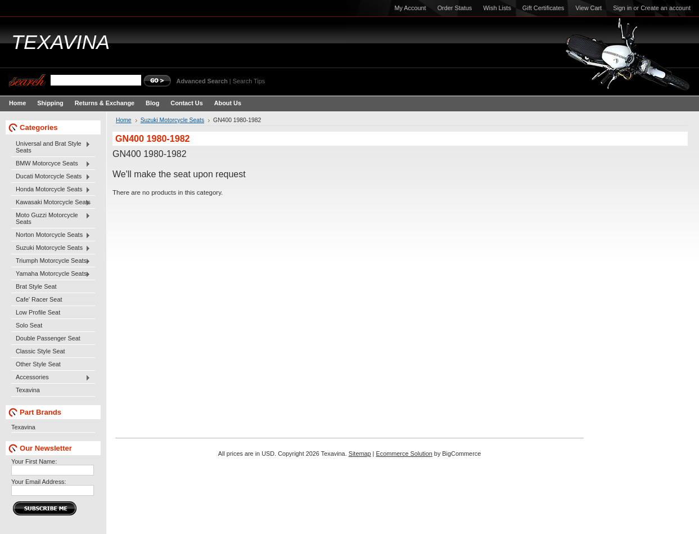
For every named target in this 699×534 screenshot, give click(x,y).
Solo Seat (29, 325)
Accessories (51, 378)
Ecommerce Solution (404, 453)
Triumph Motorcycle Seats (51, 261)
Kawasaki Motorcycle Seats (51, 203)
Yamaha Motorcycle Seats (51, 274)
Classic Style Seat (40, 351)
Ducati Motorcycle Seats (51, 177)
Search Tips (249, 81)
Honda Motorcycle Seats (51, 190)
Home (124, 120)
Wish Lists (497, 8)
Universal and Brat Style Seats (51, 147)
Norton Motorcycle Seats (51, 235)
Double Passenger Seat (48, 338)
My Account (410, 8)
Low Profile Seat (38, 312)
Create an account (666, 8)
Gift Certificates (543, 8)
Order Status (455, 8)
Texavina (28, 390)
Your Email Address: (38, 481)
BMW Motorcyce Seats (51, 164)
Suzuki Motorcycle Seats (51, 248)
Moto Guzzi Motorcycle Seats (51, 218)
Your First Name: (34, 461)
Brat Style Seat (36, 286)
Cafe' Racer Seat (39, 299)
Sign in (622, 8)
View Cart (588, 8)
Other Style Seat (38, 364)
